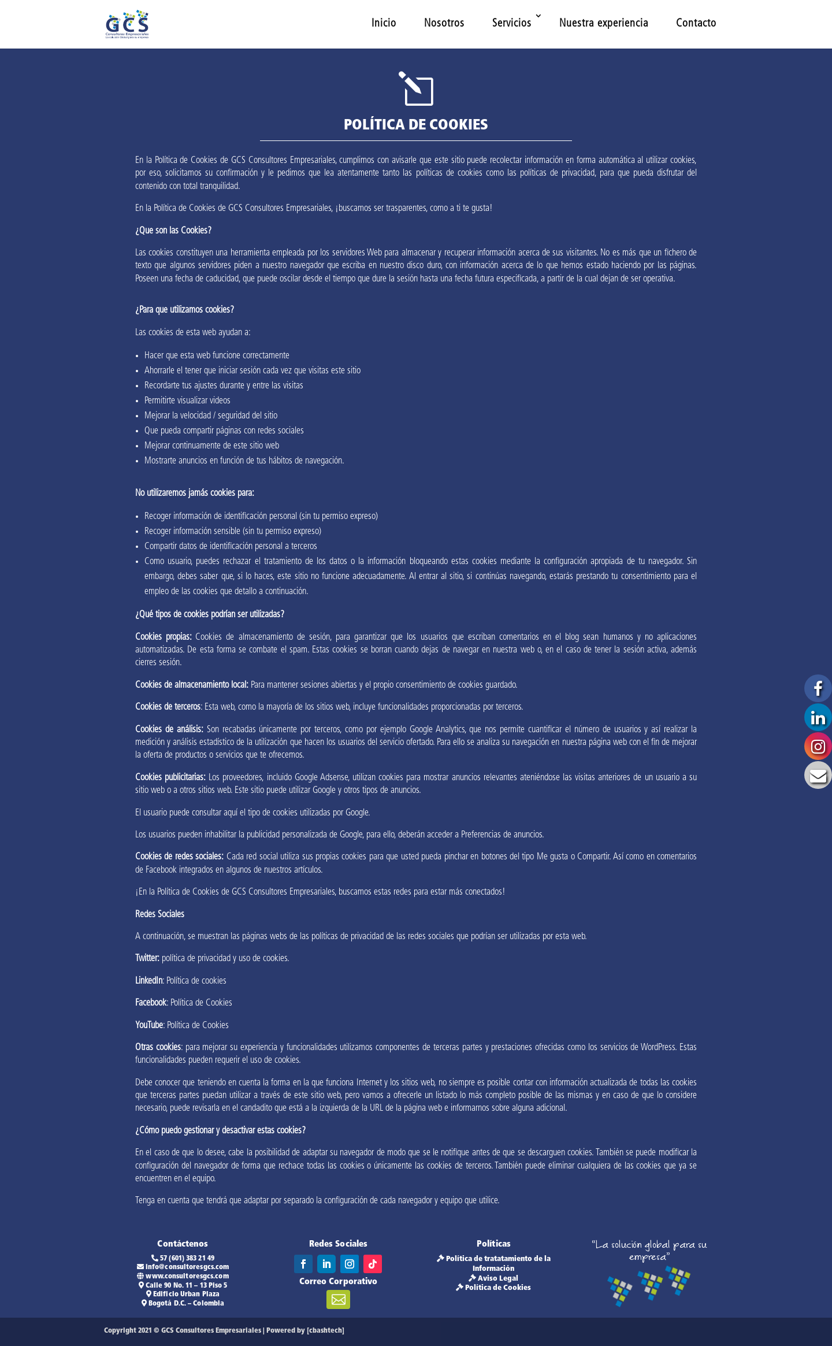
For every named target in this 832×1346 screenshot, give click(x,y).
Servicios (512, 23)
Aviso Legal (498, 1278)
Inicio (384, 23)
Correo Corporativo (338, 1282)
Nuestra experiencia (603, 23)
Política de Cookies (498, 1288)
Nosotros (444, 23)
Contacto (696, 23)
